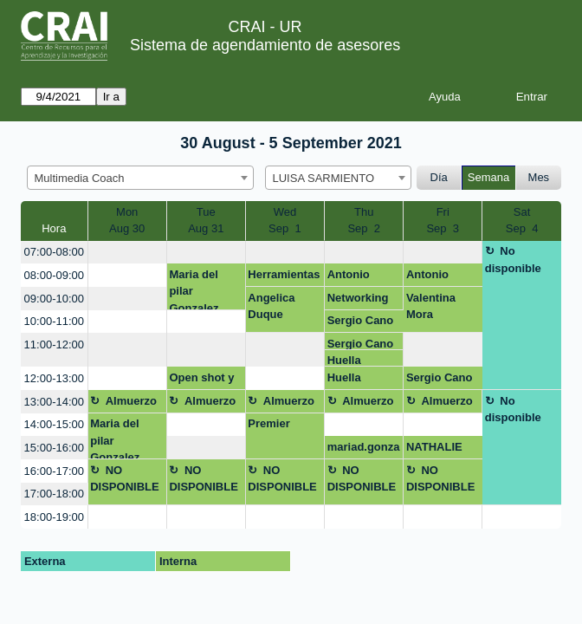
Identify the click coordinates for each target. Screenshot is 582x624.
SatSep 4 (522, 220)
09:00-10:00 (54, 298)
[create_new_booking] (127, 252)
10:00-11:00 (54, 321)
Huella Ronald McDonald (354, 360)
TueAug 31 (205, 220)
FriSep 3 (442, 220)
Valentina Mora (431, 306)
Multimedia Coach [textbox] (80, 178)
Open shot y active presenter (201, 380)
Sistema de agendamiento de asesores (265, 45)
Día (439, 177)
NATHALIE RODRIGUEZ (440, 449)
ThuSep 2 (363, 220)
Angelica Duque (271, 306)
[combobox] (140, 178)
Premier (268, 423)
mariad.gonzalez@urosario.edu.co (363, 449)
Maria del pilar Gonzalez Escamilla (195, 289)
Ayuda (445, 96)
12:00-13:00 (54, 378)
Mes (539, 177)
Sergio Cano (360, 320)
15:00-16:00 (54, 447)
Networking (358, 297)
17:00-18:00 (54, 493)
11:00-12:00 (54, 344)
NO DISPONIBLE (124, 479)
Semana (488, 177)
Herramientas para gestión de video (284, 277)
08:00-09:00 (54, 275)
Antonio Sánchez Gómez (350, 277)
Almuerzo (131, 400)
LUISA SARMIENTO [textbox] (324, 178)
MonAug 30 (127, 220)
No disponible (513, 259)
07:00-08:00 (54, 251)
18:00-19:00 (54, 516)
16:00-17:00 (54, 471)
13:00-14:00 (54, 401)
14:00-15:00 (54, 424)
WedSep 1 (284, 220)
